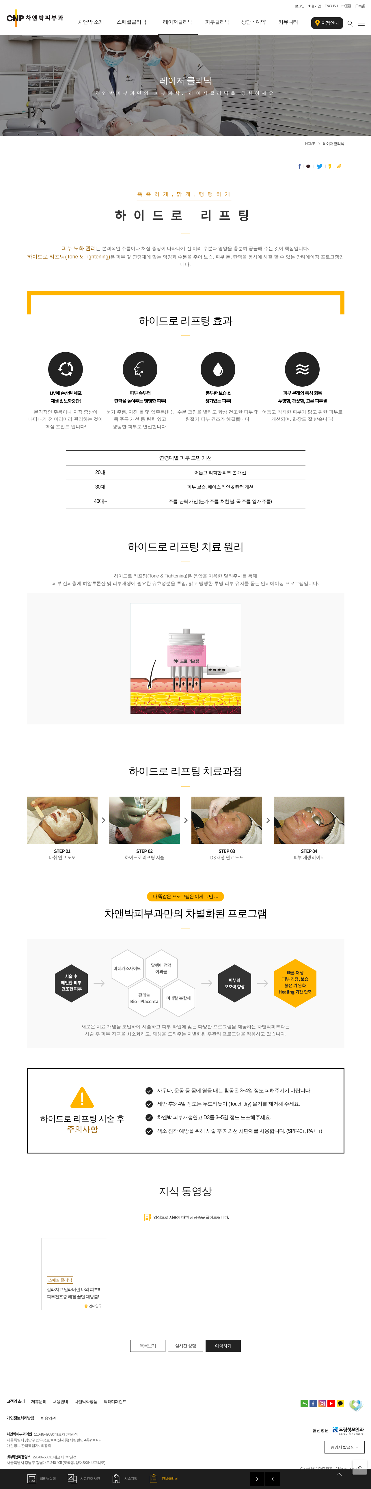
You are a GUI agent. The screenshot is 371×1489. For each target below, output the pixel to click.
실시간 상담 (185, 1345)
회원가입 (314, 6)
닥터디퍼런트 (115, 1401)
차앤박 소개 (91, 22)
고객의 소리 (16, 1401)
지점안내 (327, 23)
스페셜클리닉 (131, 22)
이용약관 (48, 1418)
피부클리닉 (217, 22)
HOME (310, 143)
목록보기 (148, 1345)
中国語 (346, 6)
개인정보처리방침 (20, 1418)
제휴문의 (38, 1401)
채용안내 (60, 1401)
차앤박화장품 (85, 1401)
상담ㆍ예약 (253, 22)
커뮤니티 (288, 22)
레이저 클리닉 (333, 143)
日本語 (360, 6)
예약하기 (223, 1345)
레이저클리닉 (178, 22)
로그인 (299, 6)
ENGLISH (331, 6)
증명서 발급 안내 (345, 1447)
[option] (74, 1274)
